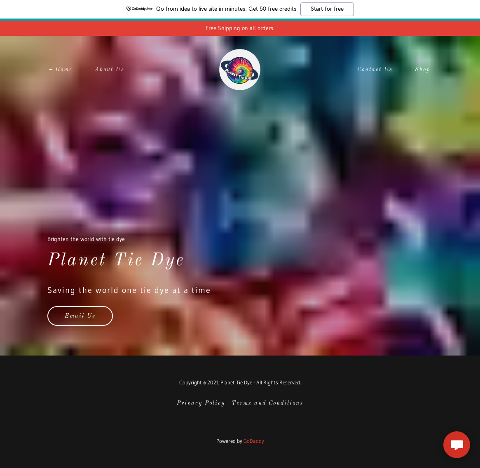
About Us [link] (109, 70)
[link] (239, 69)
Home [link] (64, 70)
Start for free (327, 9)
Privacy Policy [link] (201, 403)
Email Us (80, 316)
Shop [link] (423, 70)
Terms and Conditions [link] (267, 403)
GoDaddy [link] (254, 441)
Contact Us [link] (375, 70)
